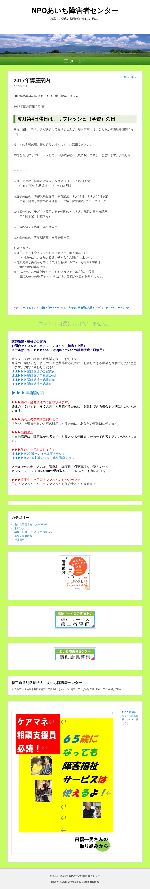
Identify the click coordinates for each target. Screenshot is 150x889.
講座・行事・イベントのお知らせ (58, 307)
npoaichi (109, 307)
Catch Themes (90, 881)
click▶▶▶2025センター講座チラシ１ (38, 453)
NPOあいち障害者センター (75, 11)
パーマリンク (122, 307)
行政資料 (19, 539)
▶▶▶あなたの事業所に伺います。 (37, 419)
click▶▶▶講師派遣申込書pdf (32, 384)
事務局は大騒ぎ (86, 307)
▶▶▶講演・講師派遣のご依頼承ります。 (41, 402)
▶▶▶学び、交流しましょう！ (33, 449)
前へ (125, 77)
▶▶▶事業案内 (28, 392)
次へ (134, 77)
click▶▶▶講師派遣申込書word (34, 375)
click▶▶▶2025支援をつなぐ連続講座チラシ (43, 457)
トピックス (32, 307)
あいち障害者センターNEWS (30, 524)
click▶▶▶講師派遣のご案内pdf (34, 371)
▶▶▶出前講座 (22, 432)
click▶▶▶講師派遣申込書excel (34, 379)
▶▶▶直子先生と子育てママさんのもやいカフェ (46, 479)
